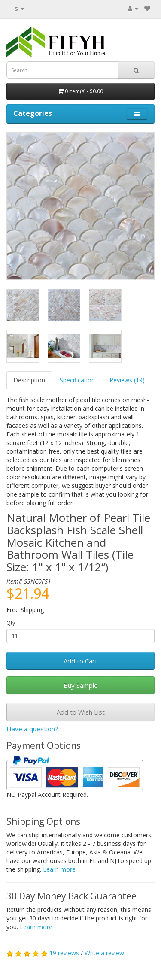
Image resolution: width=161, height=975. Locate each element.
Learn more (59, 869)
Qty (10, 623)
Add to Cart (80, 661)
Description (29, 380)
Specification (77, 380)
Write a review (104, 953)
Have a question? (32, 728)
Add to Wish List (81, 712)
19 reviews (64, 953)
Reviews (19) (127, 380)
